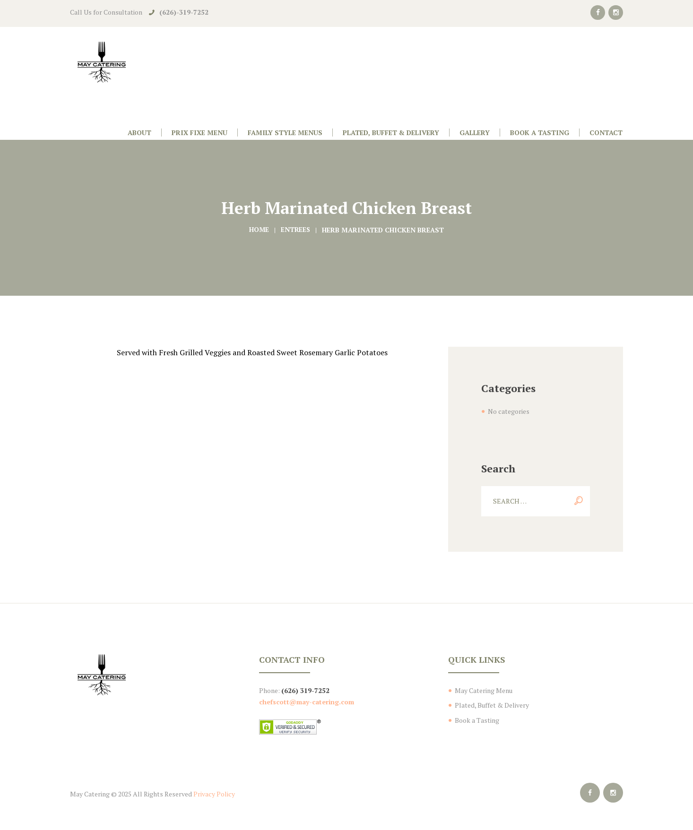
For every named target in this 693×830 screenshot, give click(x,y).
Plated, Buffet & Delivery (492, 705)
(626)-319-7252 (183, 12)
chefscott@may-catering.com (306, 701)
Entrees (296, 229)
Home (258, 229)
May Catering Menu (483, 690)
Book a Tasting (477, 720)
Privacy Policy (214, 793)
